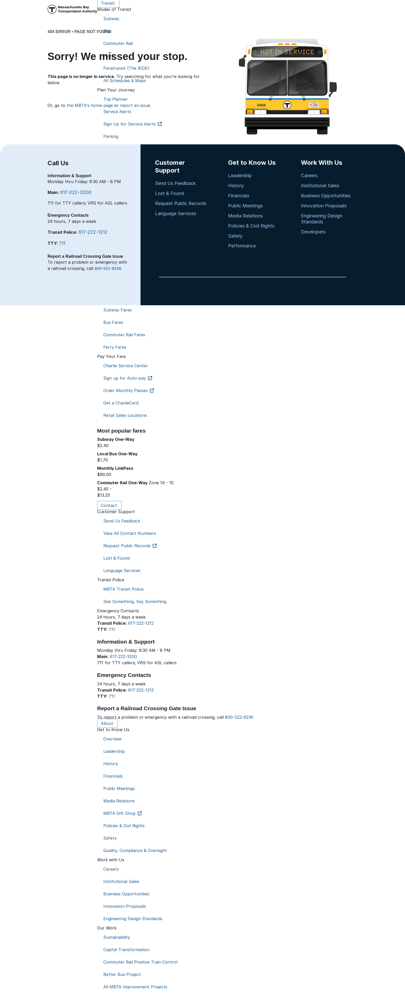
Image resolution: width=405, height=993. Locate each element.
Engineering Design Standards (321, 218)
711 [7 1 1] (112, 629)
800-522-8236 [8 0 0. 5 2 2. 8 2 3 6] (239, 717)
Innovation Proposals (323, 205)
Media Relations (245, 215)
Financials (238, 195)
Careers (309, 175)
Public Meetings (245, 205)
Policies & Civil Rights (251, 226)
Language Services (175, 213)
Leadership (240, 175)
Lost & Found (169, 193)
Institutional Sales (320, 185)
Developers (313, 231)
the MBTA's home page (90, 105)
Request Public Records (180, 203)
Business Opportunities (326, 195)
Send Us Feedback (175, 183)
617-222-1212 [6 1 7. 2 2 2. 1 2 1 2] (141, 623)
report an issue (135, 105)
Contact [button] (109, 505)
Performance (242, 245)
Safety (235, 236)
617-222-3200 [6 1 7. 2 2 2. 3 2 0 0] (123, 656)
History (236, 185)
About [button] (107, 723)
